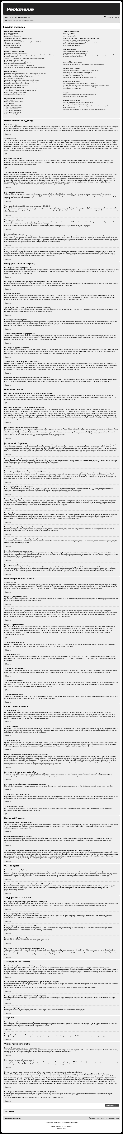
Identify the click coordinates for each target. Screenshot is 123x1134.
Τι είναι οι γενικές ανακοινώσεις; (13, 107)
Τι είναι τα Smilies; (9, 103)
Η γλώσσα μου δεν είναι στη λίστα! (13, 60)
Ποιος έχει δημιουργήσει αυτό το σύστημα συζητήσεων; (78, 102)
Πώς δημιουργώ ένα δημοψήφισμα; (14, 78)
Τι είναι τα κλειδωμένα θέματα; (12, 112)
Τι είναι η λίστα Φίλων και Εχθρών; (72, 62)
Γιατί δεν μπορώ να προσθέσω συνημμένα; (16, 85)
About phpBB (48, 1052)
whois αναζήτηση (63, 1076)
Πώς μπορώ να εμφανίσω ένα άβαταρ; (15, 63)
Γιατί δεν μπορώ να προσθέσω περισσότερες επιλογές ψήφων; (21, 80)
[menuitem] (24, 17)
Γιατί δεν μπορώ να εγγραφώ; (12, 36)
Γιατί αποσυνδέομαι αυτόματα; (12, 45)
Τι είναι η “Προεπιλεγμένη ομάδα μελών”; (74, 43)
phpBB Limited (79, 1050)
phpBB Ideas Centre (28, 1064)
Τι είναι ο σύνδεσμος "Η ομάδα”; (71, 45)
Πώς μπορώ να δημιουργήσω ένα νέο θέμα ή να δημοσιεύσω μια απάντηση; (25, 73)
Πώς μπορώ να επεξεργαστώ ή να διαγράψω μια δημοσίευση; (21, 75)
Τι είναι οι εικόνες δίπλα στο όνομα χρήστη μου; (17, 62)
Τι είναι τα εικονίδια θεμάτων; (12, 114)
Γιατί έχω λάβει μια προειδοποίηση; (14, 87)
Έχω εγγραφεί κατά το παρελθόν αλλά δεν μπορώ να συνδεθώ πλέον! (23, 42)
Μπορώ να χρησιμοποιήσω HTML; (14, 101)
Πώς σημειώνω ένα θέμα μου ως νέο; (14, 94)
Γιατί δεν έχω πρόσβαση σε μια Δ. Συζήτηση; (16, 83)
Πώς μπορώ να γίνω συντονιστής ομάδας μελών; (76, 40)
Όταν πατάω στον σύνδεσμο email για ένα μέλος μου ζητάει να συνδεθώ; (24, 67)
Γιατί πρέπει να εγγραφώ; (11, 33)
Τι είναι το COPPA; (9, 35)
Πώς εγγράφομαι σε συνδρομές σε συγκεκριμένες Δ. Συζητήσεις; (80, 87)
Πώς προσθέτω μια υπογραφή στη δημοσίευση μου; (18, 76)
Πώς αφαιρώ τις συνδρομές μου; (72, 88)
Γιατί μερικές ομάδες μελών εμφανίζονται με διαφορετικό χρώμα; (80, 42)
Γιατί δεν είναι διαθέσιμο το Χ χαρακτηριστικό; (75, 104)
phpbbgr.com (69, 1126)
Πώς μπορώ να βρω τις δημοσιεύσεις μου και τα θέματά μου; (79, 77)
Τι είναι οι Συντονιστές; (69, 35)
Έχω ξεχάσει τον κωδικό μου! (12, 43)
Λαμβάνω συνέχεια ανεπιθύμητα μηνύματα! (75, 53)
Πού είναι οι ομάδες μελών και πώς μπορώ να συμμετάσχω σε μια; (81, 38)
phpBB (47, 325)
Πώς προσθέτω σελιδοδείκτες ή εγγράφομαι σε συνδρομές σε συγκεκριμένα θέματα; (86, 85)
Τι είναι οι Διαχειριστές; (69, 33)
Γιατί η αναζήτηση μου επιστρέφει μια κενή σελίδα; (76, 74)
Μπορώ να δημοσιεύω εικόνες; (12, 105)
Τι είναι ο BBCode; (9, 100)
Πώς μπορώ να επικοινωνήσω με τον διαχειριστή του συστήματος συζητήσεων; (85, 109)
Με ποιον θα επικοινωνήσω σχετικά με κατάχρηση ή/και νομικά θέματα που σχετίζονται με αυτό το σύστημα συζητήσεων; (90, 106)
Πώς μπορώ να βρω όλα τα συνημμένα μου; (75, 96)
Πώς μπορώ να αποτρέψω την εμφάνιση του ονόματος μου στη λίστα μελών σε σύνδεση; (28, 55)
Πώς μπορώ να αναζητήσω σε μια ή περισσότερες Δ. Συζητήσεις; (81, 70)
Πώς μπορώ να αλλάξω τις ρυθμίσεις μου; (16, 53)
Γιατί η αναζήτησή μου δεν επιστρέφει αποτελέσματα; (77, 72)
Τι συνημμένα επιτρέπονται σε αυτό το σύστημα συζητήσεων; (79, 94)
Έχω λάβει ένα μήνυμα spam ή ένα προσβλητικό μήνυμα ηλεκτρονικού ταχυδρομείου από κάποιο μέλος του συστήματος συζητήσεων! (89, 55)
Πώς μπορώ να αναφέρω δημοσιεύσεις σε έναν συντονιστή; (20, 88)
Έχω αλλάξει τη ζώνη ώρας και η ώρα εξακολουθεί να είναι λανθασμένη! (24, 58)
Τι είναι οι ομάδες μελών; (69, 36)
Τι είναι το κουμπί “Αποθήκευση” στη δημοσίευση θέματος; (20, 90)
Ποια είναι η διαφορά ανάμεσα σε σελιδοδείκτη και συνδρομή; (80, 83)
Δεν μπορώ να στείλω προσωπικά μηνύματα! (75, 51)
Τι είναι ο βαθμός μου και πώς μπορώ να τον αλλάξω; (19, 65)
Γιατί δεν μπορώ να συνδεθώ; (12, 40)
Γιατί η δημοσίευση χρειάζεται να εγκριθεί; (15, 92)
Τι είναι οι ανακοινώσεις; (11, 108)
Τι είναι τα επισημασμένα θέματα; (13, 110)
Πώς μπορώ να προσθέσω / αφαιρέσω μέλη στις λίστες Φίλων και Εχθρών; (83, 64)
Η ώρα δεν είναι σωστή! (10, 56)
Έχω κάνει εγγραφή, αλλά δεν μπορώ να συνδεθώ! (18, 38)
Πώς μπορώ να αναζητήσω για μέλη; (73, 75)
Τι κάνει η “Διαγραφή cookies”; (12, 47)
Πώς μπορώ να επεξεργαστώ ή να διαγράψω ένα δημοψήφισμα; (22, 82)
